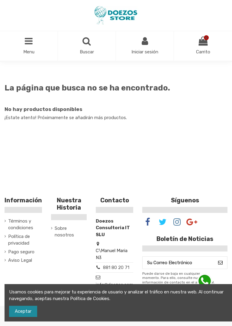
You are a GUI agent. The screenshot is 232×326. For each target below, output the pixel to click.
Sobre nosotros (64, 232)
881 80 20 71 (116, 267)
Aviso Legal (20, 260)
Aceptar (23, 311)
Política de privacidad (19, 240)
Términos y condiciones (20, 224)
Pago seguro (21, 252)
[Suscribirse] (220, 263)
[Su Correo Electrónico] (178, 263)
